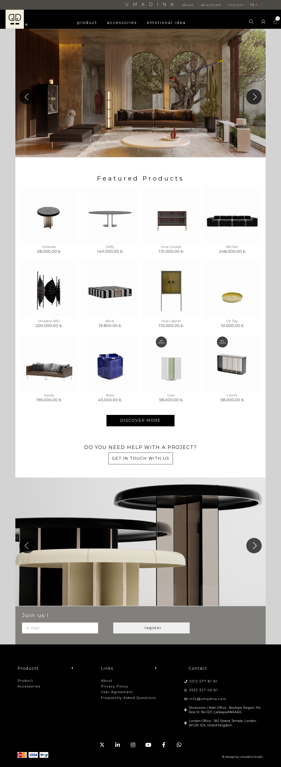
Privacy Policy (114, 686)
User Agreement (117, 692)
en (260, 5)
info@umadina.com (208, 699)
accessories (122, 22)
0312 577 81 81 (203, 681)
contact (236, 5)
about (188, 5)
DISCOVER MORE (140, 420)
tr (252, 5)
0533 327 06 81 (203, 690)
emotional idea (166, 22)
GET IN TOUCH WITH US (140, 458)
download (211, 5)
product (87, 22)
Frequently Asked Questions (128, 697)
